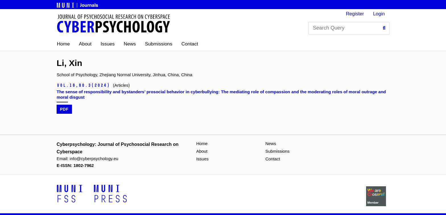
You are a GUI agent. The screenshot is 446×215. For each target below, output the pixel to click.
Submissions (158, 44)
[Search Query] (348, 28)
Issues (108, 44)
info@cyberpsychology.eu (94, 158)
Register (355, 13)
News (130, 44)
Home (63, 44)
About (85, 44)
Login (379, 13)
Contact (189, 44)
